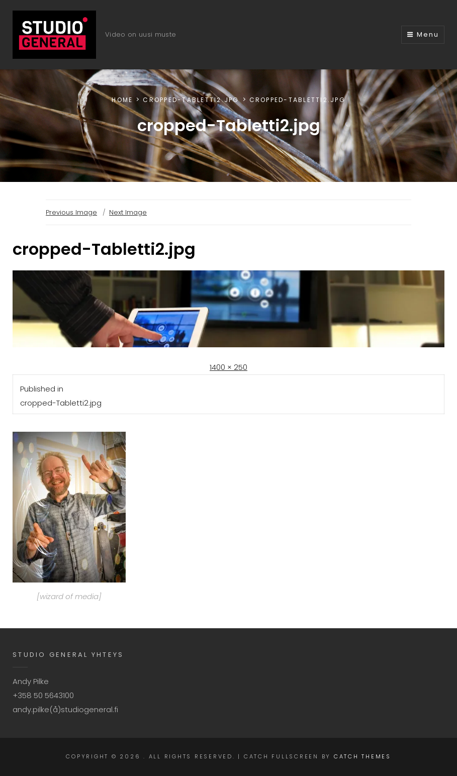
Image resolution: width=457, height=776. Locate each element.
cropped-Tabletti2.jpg (191, 99)
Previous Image (71, 212)
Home (122, 99)
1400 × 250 (228, 367)
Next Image (128, 212)
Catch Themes (362, 756)
